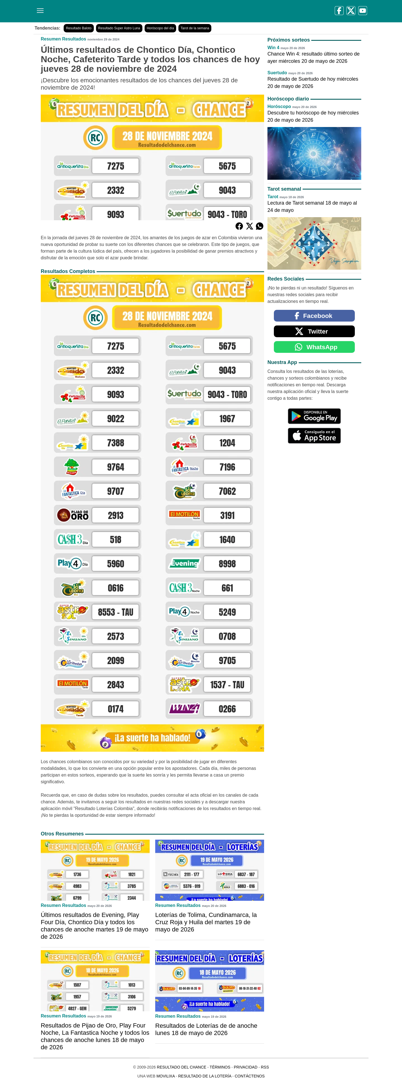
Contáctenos (250, 1076)
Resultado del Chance (181, 1067)
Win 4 (273, 47)
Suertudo (277, 72)
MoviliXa (165, 1076)
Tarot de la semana (195, 28)
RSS (265, 1067)
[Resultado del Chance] (114, 11)
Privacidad (245, 1067)
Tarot (272, 196)
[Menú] (39, 8)
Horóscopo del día (160, 28)
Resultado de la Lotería (204, 1076)
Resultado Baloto (78, 28)
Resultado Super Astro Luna (119, 28)
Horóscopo (279, 106)
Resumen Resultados (63, 39)
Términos (220, 1067)
